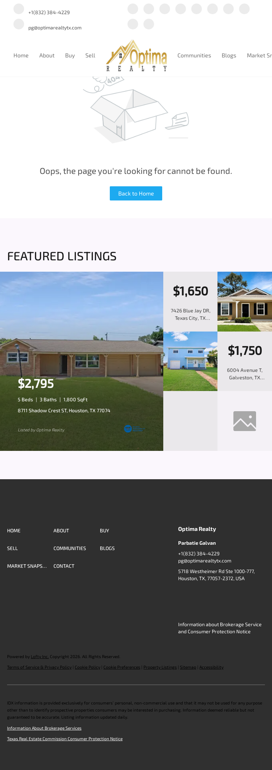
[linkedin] (148, 9)
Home (21, 55)
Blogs (229, 55)
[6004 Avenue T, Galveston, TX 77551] (190, 389)
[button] (30, 530)
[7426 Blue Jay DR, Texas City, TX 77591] (244, 329)
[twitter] (164, 9)
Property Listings (160, 666)
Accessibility (211, 666)
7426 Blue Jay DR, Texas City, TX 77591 (190, 317)
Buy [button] (70, 55)
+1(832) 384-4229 (199, 553)
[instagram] (212, 9)
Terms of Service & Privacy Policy (39, 666)
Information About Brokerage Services (44, 727)
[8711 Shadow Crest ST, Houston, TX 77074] (81, 449)
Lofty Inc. (40, 656)
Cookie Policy (87, 666)
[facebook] (133, 9)
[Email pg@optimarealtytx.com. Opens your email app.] (47, 24)
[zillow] (180, 9)
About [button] (47, 55)
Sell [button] (90, 55)
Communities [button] (194, 55)
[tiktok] (244, 9)
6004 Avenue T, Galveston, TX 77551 (244, 377)
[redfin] (148, 24)
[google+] (133, 24)
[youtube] (228, 9)
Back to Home (136, 193)
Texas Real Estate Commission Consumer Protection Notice (65, 738)
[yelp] (196, 9)
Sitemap (188, 666)
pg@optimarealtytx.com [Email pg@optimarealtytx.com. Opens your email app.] (204, 560)
